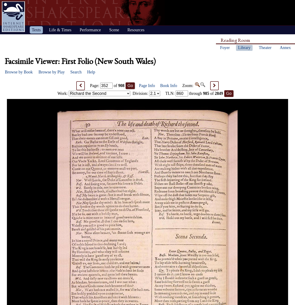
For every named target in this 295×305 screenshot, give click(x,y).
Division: (146, 93)
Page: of (107, 85)
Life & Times (60, 30)
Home (13, 16)
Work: (93, 93)
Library (244, 47)
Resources (136, 30)
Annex (285, 47)
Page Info (147, 85)
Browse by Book (19, 72)
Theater (265, 47)
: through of (194, 93)
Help (91, 72)
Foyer (225, 47)
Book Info (168, 85)
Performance (90, 30)
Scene (114, 30)
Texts (36, 30)
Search (76, 72)
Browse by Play (51, 72)
